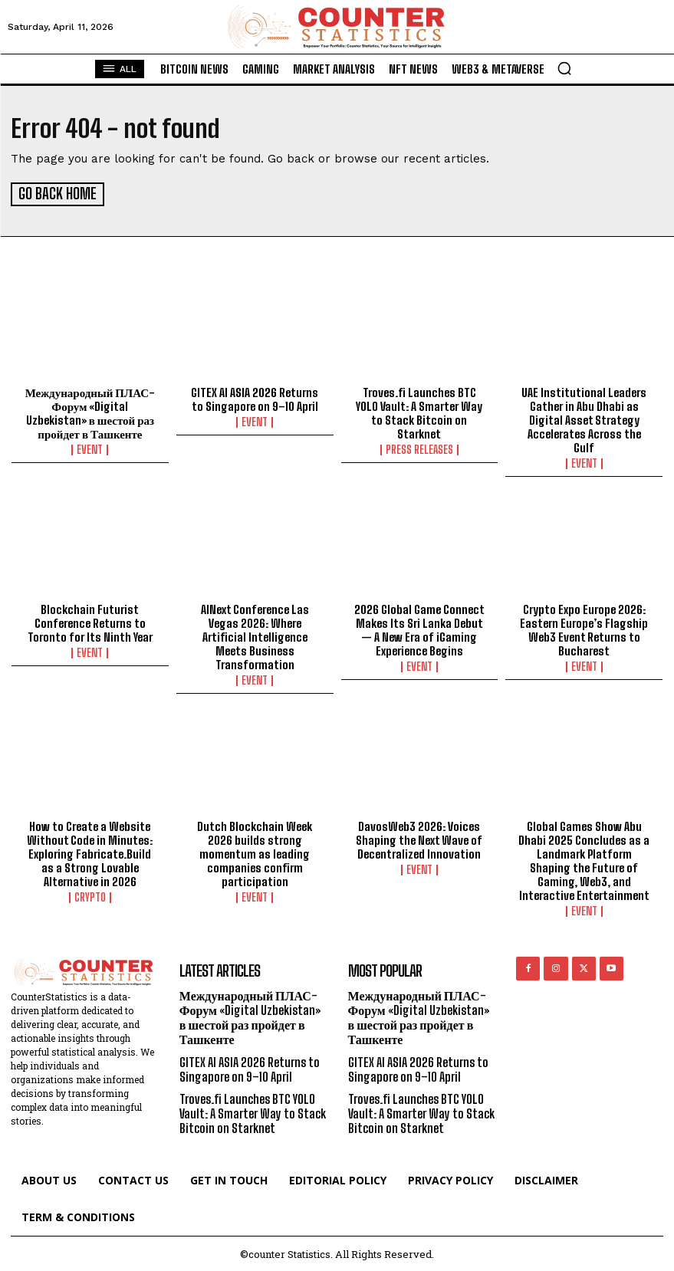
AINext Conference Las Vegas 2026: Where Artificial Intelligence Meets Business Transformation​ (255, 634)
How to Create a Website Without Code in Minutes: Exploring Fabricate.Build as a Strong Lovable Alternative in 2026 (90, 851)
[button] (564, 68)
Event (90, 448)
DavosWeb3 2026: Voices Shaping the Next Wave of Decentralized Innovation (419, 838)
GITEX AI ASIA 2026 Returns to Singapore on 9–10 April (254, 398)
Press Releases (419, 448)
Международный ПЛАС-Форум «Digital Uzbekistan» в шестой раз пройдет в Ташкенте (90, 411)
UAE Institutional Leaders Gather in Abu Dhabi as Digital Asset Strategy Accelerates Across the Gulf (583, 418)
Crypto (90, 895)
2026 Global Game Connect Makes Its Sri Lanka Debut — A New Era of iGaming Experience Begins (419, 627)
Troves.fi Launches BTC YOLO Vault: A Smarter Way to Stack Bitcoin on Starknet (419, 411)
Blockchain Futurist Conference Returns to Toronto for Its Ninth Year (90, 621)
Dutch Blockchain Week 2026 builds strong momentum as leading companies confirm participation (254, 851)
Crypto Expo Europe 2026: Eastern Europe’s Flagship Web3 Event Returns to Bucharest (584, 627)
